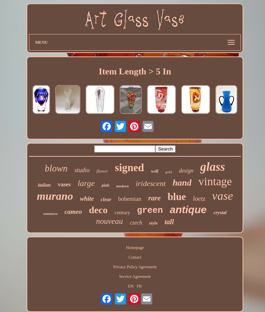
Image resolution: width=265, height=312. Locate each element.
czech (136, 223)
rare (154, 198)
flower (102, 171)
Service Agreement (135, 276)
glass (212, 167)
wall (154, 171)
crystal (220, 212)
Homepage (135, 247)
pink (105, 185)
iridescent (151, 183)
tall (169, 222)
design (186, 171)
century (122, 212)
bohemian (129, 199)
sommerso (50, 214)
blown (56, 168)
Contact (134, 257)
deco (98, 210)
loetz (199, 198)
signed (129, 168)
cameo (73, 211)
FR (139, 286)
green (150, 211)
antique (188, 209)
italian (44, 185)
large (86, 183)
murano (55, 196)
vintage (215, 181)
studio (82, 170)
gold (168, 172)
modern (122, 186)
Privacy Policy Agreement (135, 266)
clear (106, 199)
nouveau (109, 221)
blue (177, 196)
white (87, 198)
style (153, 223)
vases (64, 184)
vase (222, 195)
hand (182, 183)
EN (131, 286)
